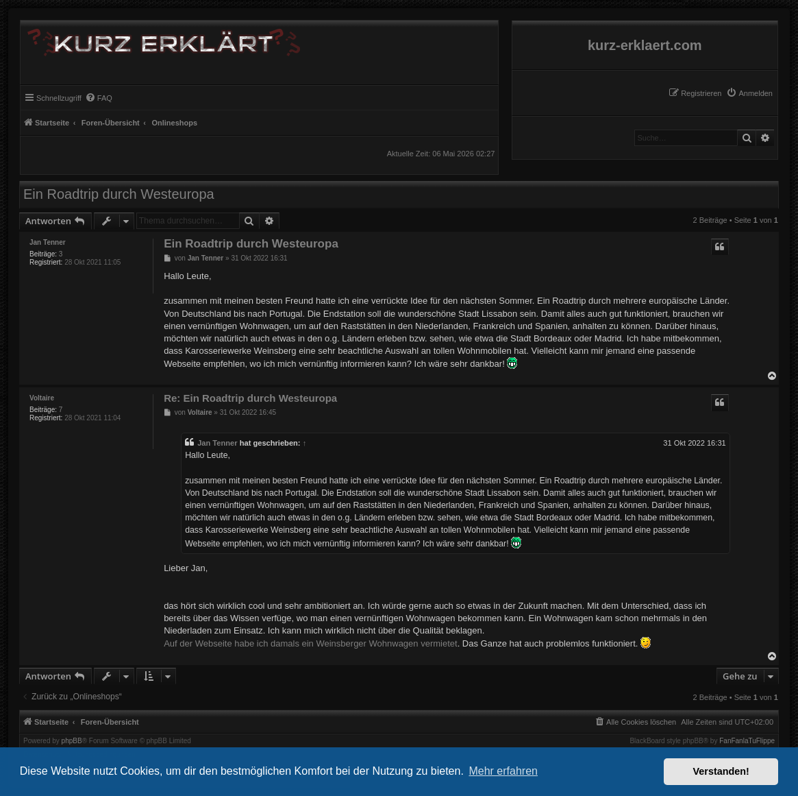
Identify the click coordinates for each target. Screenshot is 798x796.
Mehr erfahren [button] (503, 771)
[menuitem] (749, 93)
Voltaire (41, 398)
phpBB (72, 741)
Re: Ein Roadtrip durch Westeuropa (250, 398)
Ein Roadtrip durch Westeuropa (118, 194)
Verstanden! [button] (721, 771)
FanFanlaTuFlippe (747, 741)
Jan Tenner (47, 242)
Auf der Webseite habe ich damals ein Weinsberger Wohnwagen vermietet (311, 643)
